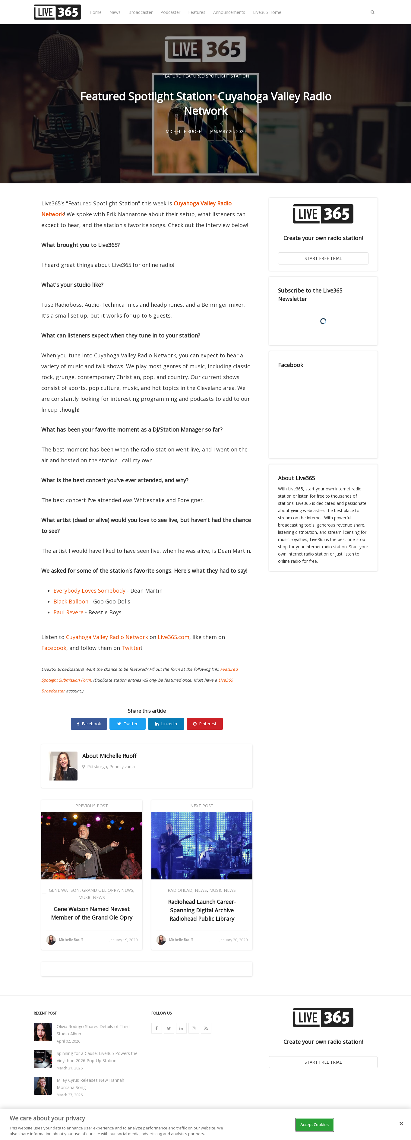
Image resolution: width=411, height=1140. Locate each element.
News (115, 12)
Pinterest (205, 724)
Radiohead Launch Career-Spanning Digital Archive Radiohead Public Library (202, 910)
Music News (91, 897)
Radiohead (180, 890)
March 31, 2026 (70, 1068)
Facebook (53, 647)
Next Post (201, 806)
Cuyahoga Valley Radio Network (107, 637)
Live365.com (173, 637)
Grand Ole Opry (100, 890)
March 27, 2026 (70, 1094)
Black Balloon (70, 601)
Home (96, 12)
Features (196, 12)
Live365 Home (267, 12)
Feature (171, 76)
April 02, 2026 (68, 1041)
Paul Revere (68, 612)
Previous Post (91, 806)
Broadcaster (140, 12)
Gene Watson (64, 890)
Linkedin (166, 724)
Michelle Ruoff (118, 755)
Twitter (131, 647)
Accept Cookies (314, 1124)
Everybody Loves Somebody (89, 590)
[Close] (401, 1123)
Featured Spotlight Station (216, 76)
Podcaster (170, 12)
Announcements (229, 12)
